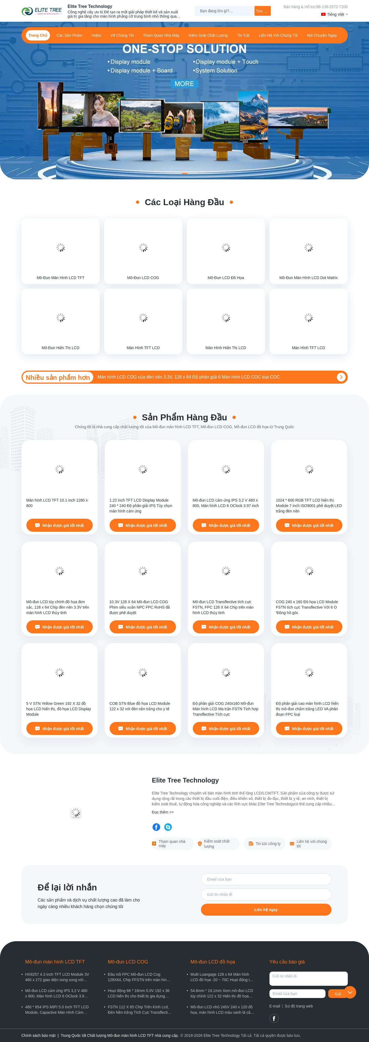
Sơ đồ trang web (299, 1006)
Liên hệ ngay (266, 910)
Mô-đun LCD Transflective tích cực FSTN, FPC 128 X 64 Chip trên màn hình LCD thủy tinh (223, 607)
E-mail (274, 1006)
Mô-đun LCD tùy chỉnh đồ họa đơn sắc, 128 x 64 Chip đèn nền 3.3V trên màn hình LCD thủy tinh (57, 607)
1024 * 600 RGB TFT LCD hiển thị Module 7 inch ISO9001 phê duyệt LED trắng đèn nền (309, 505)
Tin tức (243, 35)
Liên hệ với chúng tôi (278, 35)
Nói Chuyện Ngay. (322, 35)
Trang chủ (38, 35)
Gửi (338, 994)
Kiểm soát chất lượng (208, 35)
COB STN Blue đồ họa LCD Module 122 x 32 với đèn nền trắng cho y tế (140, 706)
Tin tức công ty (265, 843)
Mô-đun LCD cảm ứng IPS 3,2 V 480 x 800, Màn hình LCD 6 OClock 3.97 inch (226, 503)
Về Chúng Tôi (122, 35)
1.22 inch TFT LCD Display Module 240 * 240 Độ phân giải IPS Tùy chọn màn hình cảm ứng (141, 505)
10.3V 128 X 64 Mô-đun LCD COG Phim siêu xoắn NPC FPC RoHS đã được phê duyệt (140, 607)
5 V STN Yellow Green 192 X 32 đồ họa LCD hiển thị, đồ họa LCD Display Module (58, 708)
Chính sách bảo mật (38, 1035)
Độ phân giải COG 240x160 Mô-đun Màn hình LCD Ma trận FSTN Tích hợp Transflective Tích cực (226, 708)
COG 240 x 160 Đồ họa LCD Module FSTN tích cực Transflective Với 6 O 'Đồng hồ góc (307, 607)
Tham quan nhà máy (161, 35)
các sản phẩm (69, 35)
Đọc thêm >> (163, 812)
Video (96, 35)
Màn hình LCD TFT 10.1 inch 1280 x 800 (57, 503)
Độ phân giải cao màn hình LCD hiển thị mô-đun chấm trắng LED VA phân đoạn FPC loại (307, 708)
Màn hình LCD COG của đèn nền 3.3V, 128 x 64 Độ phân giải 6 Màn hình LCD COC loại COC (189, 377)
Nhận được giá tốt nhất (59, 525)
